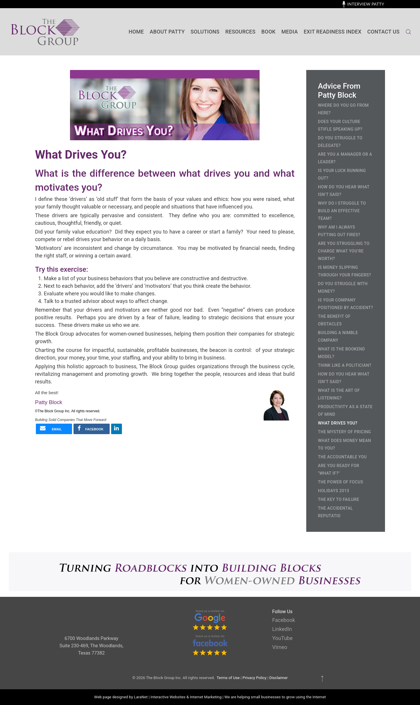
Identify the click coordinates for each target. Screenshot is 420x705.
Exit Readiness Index (332, 32)
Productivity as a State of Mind (345, 410)
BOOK (268, 32)
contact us (383, 32)
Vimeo (279, 647)
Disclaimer (278, 678)
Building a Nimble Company (338, 336)
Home (136, 32)
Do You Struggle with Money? (343, 287)
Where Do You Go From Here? (343, 109)
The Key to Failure (338, 499)
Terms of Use (228, 678)
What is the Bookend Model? (341, 353)
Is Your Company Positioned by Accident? (345, 304)
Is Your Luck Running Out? (342, 174)
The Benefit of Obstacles (334, 320)
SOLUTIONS (204, 32)
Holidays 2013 (333, 490)
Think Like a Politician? (344, 365)
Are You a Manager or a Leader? (345, 158)
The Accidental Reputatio (335, 512)
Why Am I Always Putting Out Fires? (339, 231)
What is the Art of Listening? (339, 394)
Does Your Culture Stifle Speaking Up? (340, 125)
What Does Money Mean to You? (344, 444)
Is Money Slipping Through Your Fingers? (344, 271)
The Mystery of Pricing (344, 431)
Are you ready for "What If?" (338, 469)
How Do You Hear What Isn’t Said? (344, 191)
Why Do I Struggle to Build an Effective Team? (342, 211)
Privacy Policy (255, 678)
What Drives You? (337, 423)
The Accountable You (342, 457)
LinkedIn (282, 629)
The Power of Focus (340, 482)
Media (289, 32)
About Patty (167, 32)
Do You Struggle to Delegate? (340, 142)
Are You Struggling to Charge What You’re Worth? (344, 251)
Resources (240, 32)
